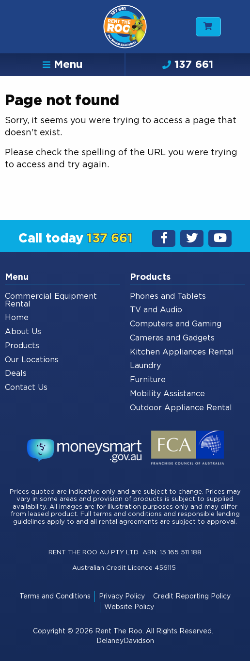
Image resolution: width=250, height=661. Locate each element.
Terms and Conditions (55, 596)
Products (22, 346)
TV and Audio (156, 310)
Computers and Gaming (175, 324)
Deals (16, 373)
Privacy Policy (122, 596)
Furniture (148, 380)
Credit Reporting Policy (192, 596)
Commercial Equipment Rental (51, 300)
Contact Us (26, 387)
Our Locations (32, 360)
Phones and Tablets (168, 296)
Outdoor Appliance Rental (181, 408)
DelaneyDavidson (125, 641)
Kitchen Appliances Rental (182, 352)
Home (17, 318)
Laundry (145, 366)
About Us (23, 332)
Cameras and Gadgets (172, 338)
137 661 (187, 64)
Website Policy (129, 607)
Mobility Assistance (167, 394)
